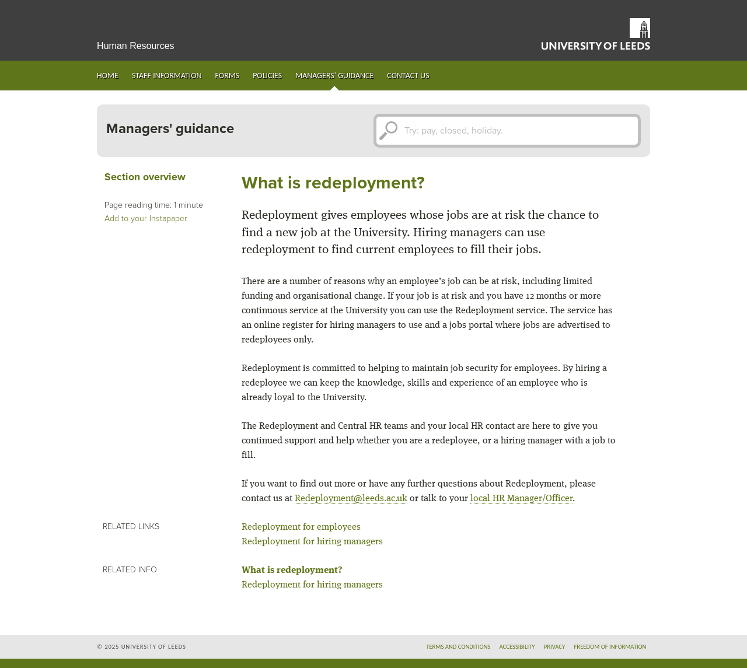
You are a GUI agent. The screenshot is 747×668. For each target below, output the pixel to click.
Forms (227, 76)
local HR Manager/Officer (521, 498)
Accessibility (517, 646)
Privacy (555, 646)
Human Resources (135, 46)
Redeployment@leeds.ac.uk (351, 498)
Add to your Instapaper (145, 218)
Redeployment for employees (301, 527)
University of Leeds (596, 34)
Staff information (167, 76)
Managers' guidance (334, 76)
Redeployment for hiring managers (312, 542)
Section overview (145, 177)
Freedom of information (610, 646)
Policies (267, 76)
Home (107, 76)
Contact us (408, 76)
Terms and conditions (458, 646)
